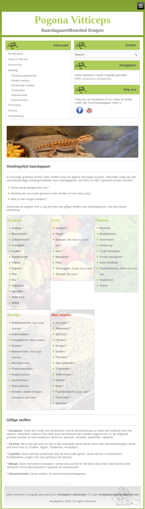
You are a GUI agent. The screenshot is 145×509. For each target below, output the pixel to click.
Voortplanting (16, 116)
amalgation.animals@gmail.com (118, 494)
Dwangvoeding (19, 100)
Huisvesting (15, 64)
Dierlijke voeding (20, 80)
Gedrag (12, 110)
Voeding (13, 70)
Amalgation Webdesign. (97, 78)
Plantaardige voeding (22, 85)
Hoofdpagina (15, 53)
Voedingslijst (18, 90)
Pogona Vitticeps (72, 20)
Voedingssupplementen (24, 75)
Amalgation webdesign (71, 494)
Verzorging (14, 105)
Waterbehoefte (19, 95)
